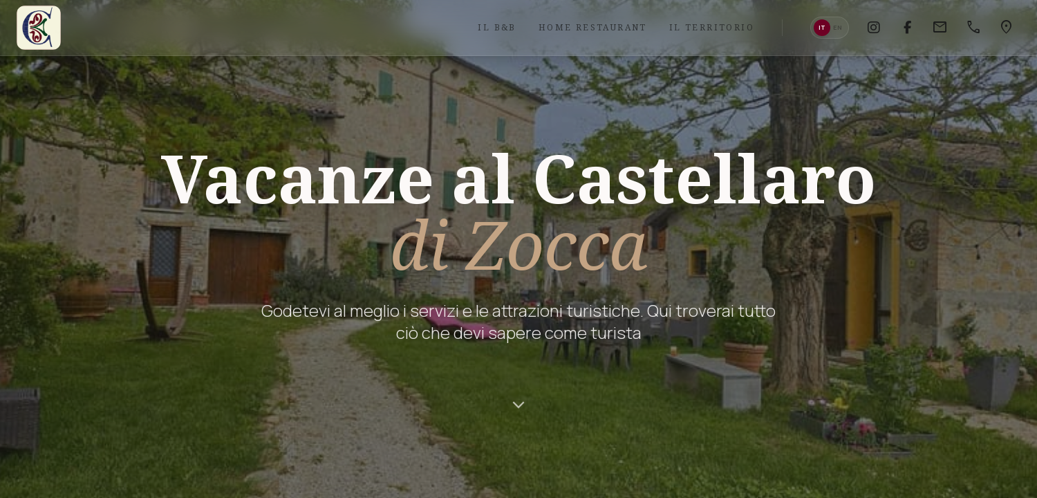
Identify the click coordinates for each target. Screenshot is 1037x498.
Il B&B (497, 27)
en (837, 27)
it (822, 27)
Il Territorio (711, 27)
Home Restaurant (593, 27)
